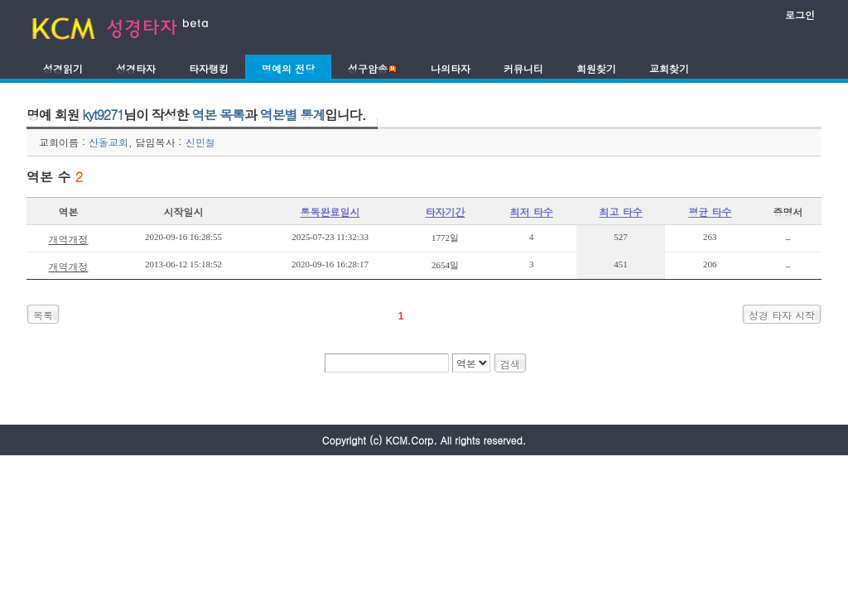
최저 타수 (531, 211)
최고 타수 (621, 211)
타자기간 (445, 211)
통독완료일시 (330, 211)
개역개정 (68, 239)
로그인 (800, 14)
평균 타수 (709, 211)
